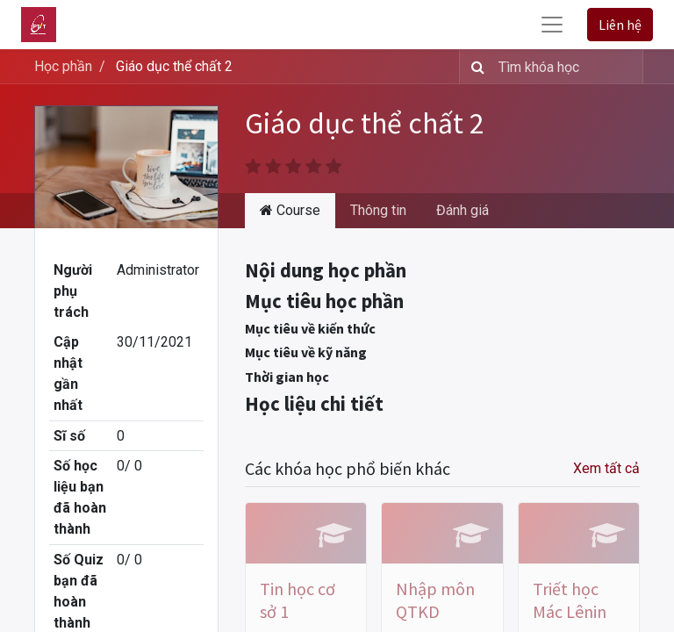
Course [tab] (290, 210)
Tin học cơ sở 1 (297, 600)
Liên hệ (620, 24)
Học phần (63, 66)
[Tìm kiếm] (474, 66)
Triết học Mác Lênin (569, 600)
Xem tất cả (606, 468)
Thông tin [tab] (378, 210)
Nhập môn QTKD (435, 600)
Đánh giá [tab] (462, 210)
